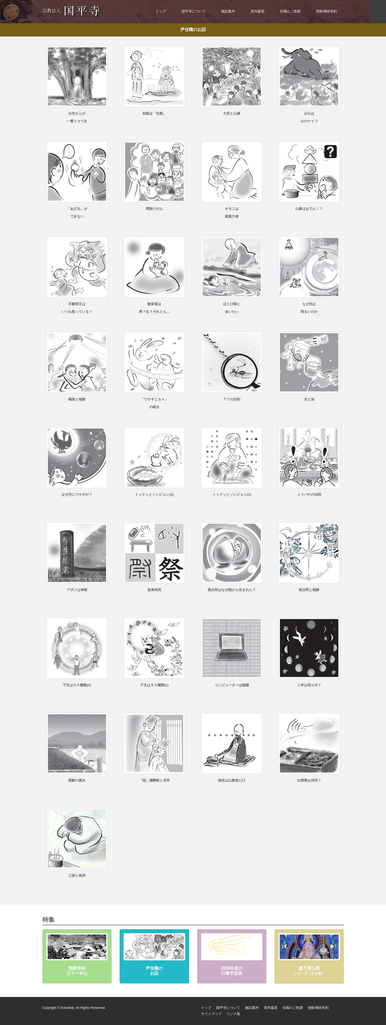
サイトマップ (211, 1014)
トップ (161, 11)
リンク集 (233, 1014)
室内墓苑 (257, 11)
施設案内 (228, 11)
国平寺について (193, 11)
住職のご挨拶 (290, 11)
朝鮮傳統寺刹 (326, 11)
